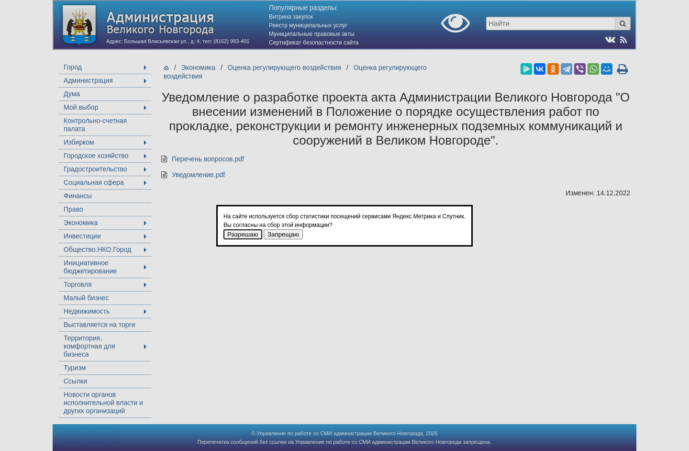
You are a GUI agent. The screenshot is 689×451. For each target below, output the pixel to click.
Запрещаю (283, 234)
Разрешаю (242, 234)
